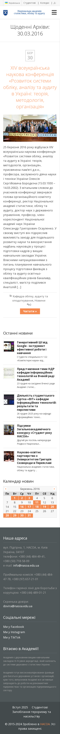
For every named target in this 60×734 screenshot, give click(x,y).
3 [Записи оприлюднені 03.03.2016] (29, 498)
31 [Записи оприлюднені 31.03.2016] (29, 515)
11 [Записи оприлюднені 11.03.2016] (37, 502)
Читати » (30, 311)
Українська (12, 2)
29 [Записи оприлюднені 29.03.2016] (14, 515)
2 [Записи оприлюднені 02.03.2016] (22, 498)
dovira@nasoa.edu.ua (17, 606)
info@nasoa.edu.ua (26, 565)
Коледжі (44, 2)
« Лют (5, 489)
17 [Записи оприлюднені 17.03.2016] (29, 507)
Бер (30, 53)
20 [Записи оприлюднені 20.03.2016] (52, 507)
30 (30, 57)
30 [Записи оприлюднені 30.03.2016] (22, 515)
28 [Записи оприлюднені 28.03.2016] (7, 515)
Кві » (54, 489)
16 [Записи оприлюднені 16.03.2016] (22, 507)
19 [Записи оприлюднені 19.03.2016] (44, 507)
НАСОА (45, 724)
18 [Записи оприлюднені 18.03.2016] (37, 507)
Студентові (30, 2)
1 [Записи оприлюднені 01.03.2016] (15, 498)
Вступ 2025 (20, 707)
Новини (40, 300)
